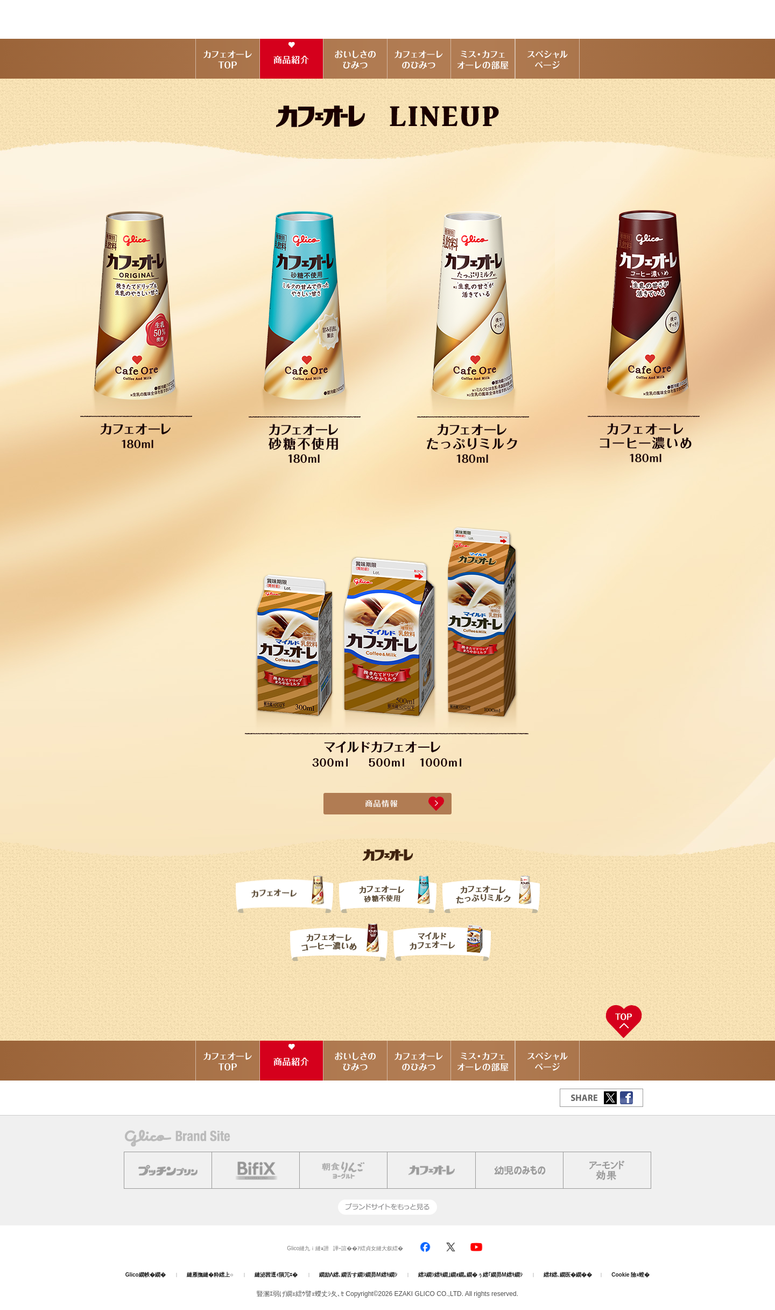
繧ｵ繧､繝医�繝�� (568, 1275)
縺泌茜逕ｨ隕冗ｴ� (276, 1275)
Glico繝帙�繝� (145, 1275)
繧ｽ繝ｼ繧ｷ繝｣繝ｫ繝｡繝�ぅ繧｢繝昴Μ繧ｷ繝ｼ (470, 1275)
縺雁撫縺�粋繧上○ (210, 1275)
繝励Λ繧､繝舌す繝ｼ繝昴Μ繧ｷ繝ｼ (358, 1275)
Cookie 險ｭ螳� (630, 1275)
